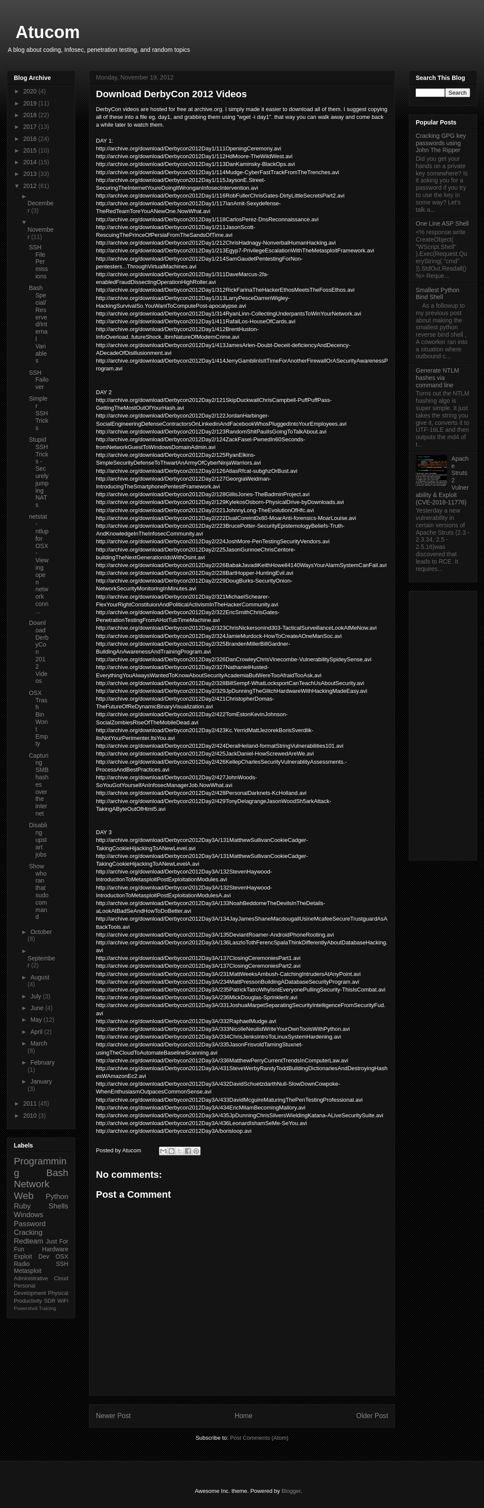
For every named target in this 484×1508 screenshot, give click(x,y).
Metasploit (27, 1270)
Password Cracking (30, 1228)
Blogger (290, 1491)
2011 (30, 1103)
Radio (22, 1263)
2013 (30, 173)
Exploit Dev (31, 1256)
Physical (58, 1293)
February (42, 1062)
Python (57, 1196)
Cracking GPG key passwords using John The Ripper (441, 143)
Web (24, 1195)
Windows (28, 1215)
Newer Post (113, 1415)
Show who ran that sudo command (38, 892)
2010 (30, 1115)
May (36, 1019)
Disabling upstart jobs (38, 840)
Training (47, 1308)
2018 (30, 115)
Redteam (28, 1241)
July (36, 996)
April (37, 1031)
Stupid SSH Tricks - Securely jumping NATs (38, 472)
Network (31, 1184)
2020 (30, 91)
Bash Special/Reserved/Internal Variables (38, 324)
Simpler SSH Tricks (38, 413)
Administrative (31, 1278)
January (41, 1081)
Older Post (372, 1415)
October (41, 931)
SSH (62, 1263)
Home (244, 1415)
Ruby (22, 1206)
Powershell (26, 1308)
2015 (30, 150)
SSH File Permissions (38, 262)
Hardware (55, 1249)
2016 (30, 138)
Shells (58, 1206)
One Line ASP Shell (442, 223)
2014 (30, 162)
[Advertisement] (443, 724)
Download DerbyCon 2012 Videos (38, 651)
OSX (61, 1256)
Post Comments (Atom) (259, 1438)
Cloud (61, 1278)
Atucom (48, 31)
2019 (30, 103)
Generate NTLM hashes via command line (437, 378)
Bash (57, 1172)
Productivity (28, 1301)
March (38, 1043)
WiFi (62, 1301)
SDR (50, 1301)
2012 (30, 185)
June (37, 1007)
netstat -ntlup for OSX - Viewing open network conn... (38, 563)
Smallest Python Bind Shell (437, 294)
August (39, 977)
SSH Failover (38, 380)
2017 (30, 126)
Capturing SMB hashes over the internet (38, 784)
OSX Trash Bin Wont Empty (38, 718)
